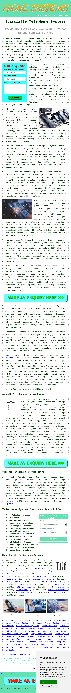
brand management (25, 571)
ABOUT (46, 15)
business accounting (58, 590)
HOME (40, 15)
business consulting (13, 574)
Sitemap (3, 674)
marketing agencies (12, 582)
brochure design (24, 584)
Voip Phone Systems (41, 634)
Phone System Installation (36, 629)
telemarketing (39, 576)
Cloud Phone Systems (27, 626)
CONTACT (54, 15)
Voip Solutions (20, 645)
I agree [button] (44, 682)
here (11, 504)
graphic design (23, 590)
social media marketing (53, 582)
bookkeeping (41, 568)
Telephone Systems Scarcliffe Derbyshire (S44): (28, 39)
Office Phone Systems (24, 637)
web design (26, 592)
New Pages (12, 674)
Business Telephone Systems (53, 631)
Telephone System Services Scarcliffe (31, 509)
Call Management (52, 647)
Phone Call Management (14, 642)
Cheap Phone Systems (19, 620)
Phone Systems (21, 623)
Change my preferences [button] (49, 686)
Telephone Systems (41, 620)
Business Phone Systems (46, 623)
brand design (58, 584)
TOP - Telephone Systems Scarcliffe (20, 654)
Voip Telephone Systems (42, 645)
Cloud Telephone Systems (29, 639)
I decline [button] (52, 682)
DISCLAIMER (63, 15)
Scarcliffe (7, 358)
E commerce (58, 587)
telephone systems (21, 496)
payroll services (42, 579)
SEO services (24, 587)
